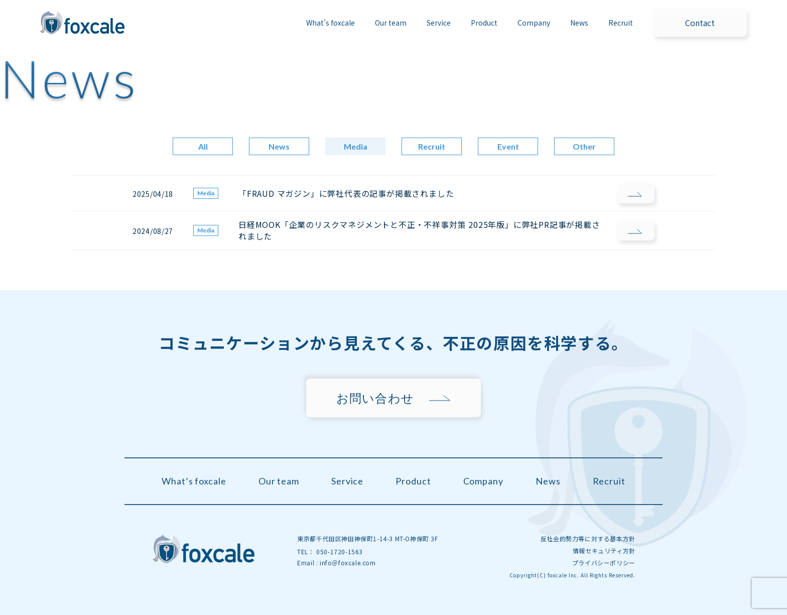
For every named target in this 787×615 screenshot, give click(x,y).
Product (413, 480)
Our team (391, 23)
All (203, 146)
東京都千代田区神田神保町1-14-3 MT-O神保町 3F (367, 538)
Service (347, 480)
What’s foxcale (330, 23)
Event (508, 146)
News (579, 23)
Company (533, 23)
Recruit (620, 23)
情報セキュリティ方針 (604, 550)
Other (584, 146)
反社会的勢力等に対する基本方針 (588, 538)
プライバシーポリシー (603, 562)
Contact (700, 23)
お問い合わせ (375, 398)
